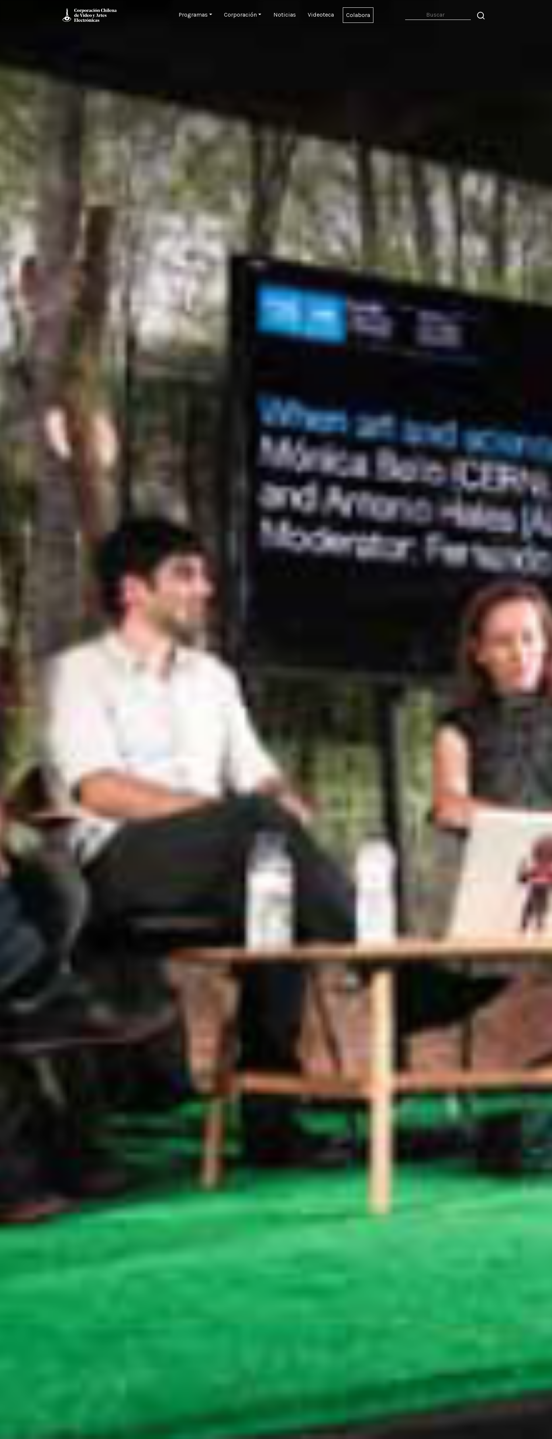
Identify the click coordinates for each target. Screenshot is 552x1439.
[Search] (438, 15)
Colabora (358, 14)
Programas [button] (193, 14)
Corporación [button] (240, 14)
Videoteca (321, 14)
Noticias (284, 14)
